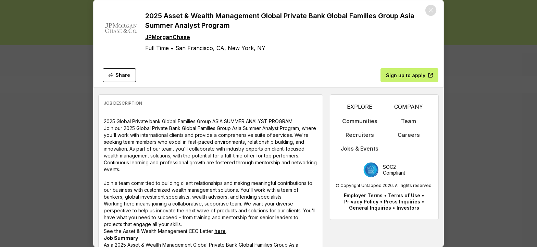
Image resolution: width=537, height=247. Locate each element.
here (220, 231)
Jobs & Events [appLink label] (359, 148)
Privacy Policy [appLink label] (361, 201)
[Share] (119, 75)
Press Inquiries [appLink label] (402, 201)
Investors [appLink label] (408, 208)
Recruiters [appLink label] (360, 134)
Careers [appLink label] (409, 134)
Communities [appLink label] (359, 121)
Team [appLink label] (408, 121)
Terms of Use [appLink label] (404, 195)
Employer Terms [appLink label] (363, 195)
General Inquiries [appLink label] (370, 208)
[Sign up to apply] (409, 75)
